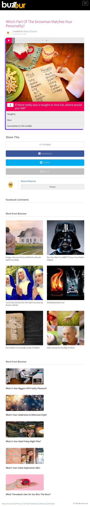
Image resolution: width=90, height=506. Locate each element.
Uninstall (51, 503)
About (4, 503)
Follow (52, 186)
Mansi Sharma (30, 31)
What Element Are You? (56, 302)
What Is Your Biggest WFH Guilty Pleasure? (26, 388)
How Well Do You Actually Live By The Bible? (23, 348)
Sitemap (43, 503)
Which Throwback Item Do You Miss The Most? (28, 494)
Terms (25, 503)
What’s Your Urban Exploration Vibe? (23, 467)
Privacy (19, 503)
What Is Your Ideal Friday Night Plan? (23, 441)
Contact (11, 503)
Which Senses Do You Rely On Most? (61, 348)
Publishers (34, 503)
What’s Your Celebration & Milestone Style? (26, 414)
